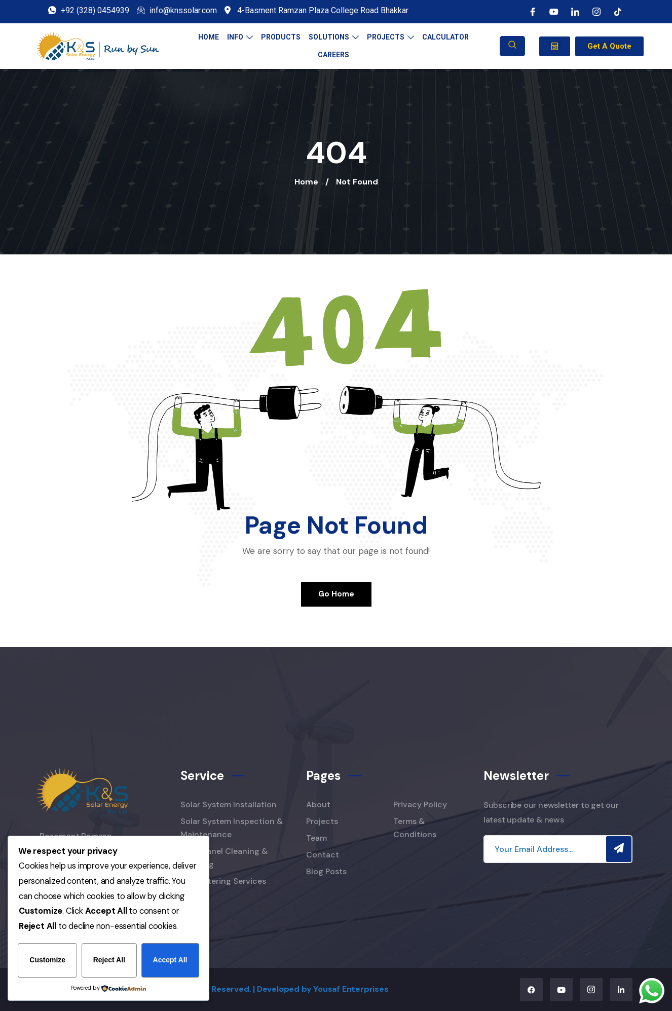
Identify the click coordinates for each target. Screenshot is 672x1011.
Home (208, 37)
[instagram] (596, 11)
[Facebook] (532, 11)
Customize (47, 960)
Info (240, 37)
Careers (333, 55)
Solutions (334, 37)
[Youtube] (554, 11)
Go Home (336, 594)
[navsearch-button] (512, 46)
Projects (390, 37)
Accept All (170, 960)
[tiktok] (617, 11)
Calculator (445, 37)
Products (281, 37)
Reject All (109, 960)
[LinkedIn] (575, 11)
